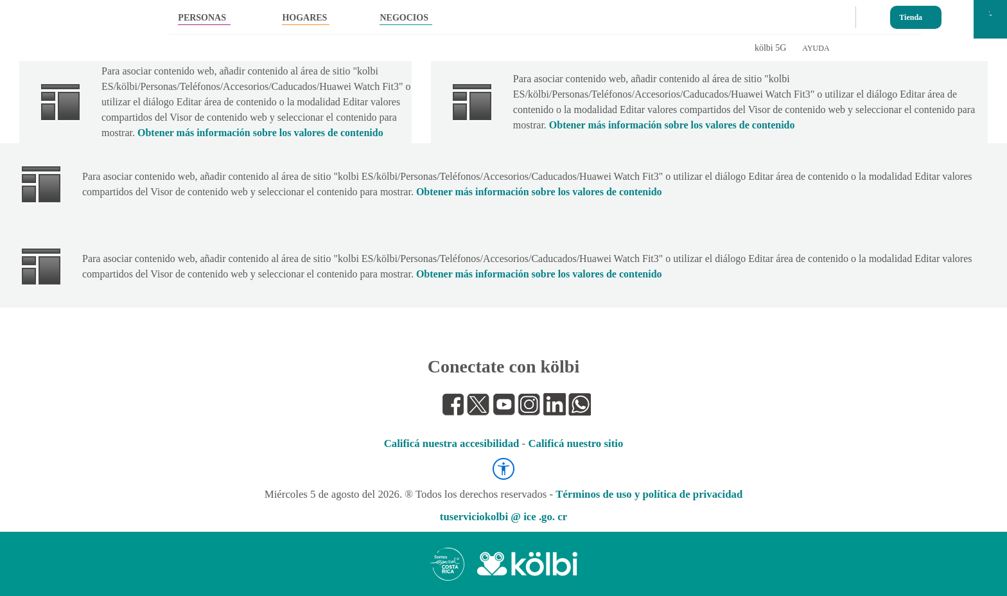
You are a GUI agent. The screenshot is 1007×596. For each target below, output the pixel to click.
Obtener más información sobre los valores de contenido (260, 132)
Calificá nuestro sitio (575, 443)
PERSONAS (202, 17)
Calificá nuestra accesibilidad (452, 443)
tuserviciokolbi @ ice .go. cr (503, 517)
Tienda (910, 14)
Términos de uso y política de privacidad (649, 494)
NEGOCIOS (404, 17)
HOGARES (304, 17)
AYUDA (815, 48)
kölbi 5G (770, 48)
